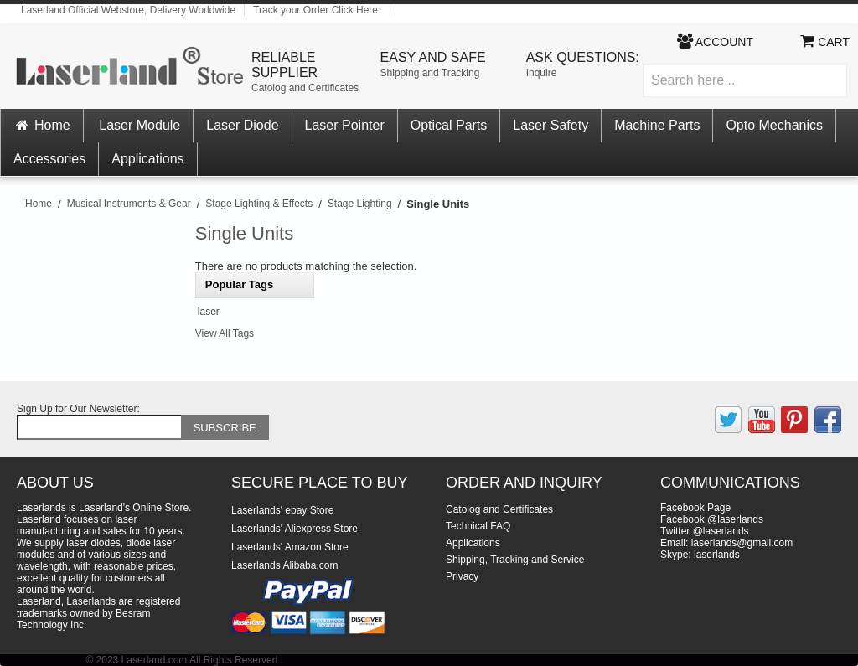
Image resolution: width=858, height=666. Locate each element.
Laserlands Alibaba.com (284, 565)
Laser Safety (550, 125)
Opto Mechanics (774, 125)
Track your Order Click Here (315, 10)
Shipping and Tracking (430, 73)
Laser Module (139, 125)
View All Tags (224, 333)
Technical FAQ (478, 526)
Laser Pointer (345, 125)
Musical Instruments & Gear (129, 203)
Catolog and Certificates (305, 88)
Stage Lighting (360, 203)
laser (209, 312)
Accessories (49, 159)
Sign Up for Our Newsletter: (78, 409)
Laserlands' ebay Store (282, 510)
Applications (147, 159)
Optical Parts (449, 125)
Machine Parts (657, 125)
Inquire (541, 73)
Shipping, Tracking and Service (515, 559)
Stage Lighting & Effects (259, 203)
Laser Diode (242, 125)
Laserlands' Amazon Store (290, 547)
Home (41, 125)
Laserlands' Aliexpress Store (294, 528)
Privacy (462, 576)
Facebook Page (695, 508)
